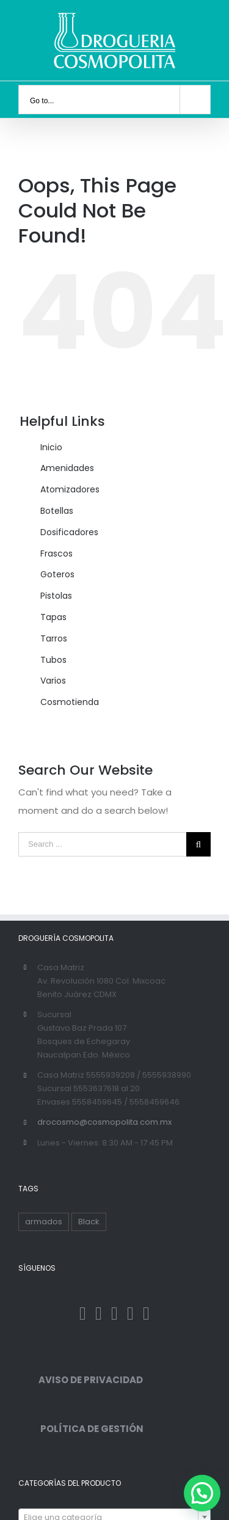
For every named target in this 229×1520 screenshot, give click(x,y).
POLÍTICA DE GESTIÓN (81, 1428)
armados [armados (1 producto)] (43, 1221)
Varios (53, 680)
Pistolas (56, 596)
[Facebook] (82, 1313)
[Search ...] (102, 844)
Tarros (53, 638)
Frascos (56, 553)
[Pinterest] (130, 1313)
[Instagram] (114, 1313)
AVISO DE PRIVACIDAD (80, 1379)
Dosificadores (69, 532)
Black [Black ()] (89, 1221)
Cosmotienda (69, 702)
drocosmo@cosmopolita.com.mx (104, 1122)
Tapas (53, 617)
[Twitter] (98, 1313)
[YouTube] (146, 1313)
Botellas (56, 511)
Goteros (57, 574)
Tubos (53, 660)
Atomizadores (70, 489)
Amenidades (67, 468)
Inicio (51, 447)
